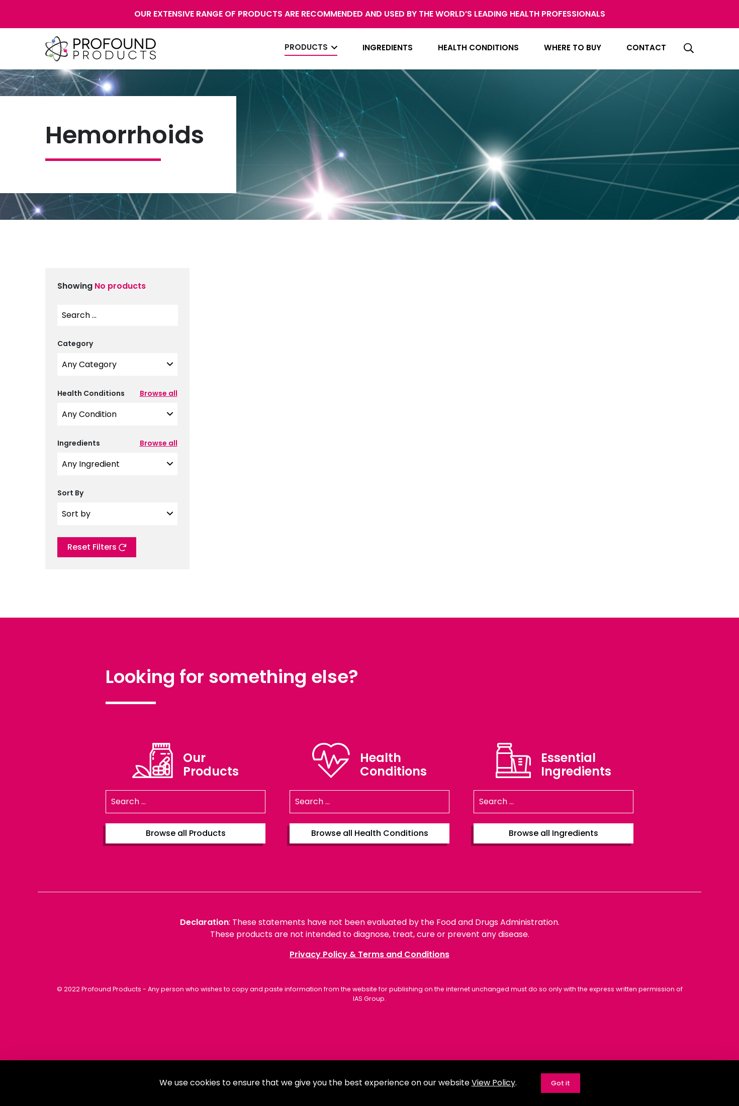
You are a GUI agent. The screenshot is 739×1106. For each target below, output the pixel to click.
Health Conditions (478, 47)
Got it (560, 1083)
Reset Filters (96, 547)
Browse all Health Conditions (369, 833)
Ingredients (387, 47)
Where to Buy (572, 47)
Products (306, 47)
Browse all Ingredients (553, 833)
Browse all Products (186, 833)
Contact (646, 47)
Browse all (158, 393)
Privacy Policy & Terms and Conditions (369, 954)
